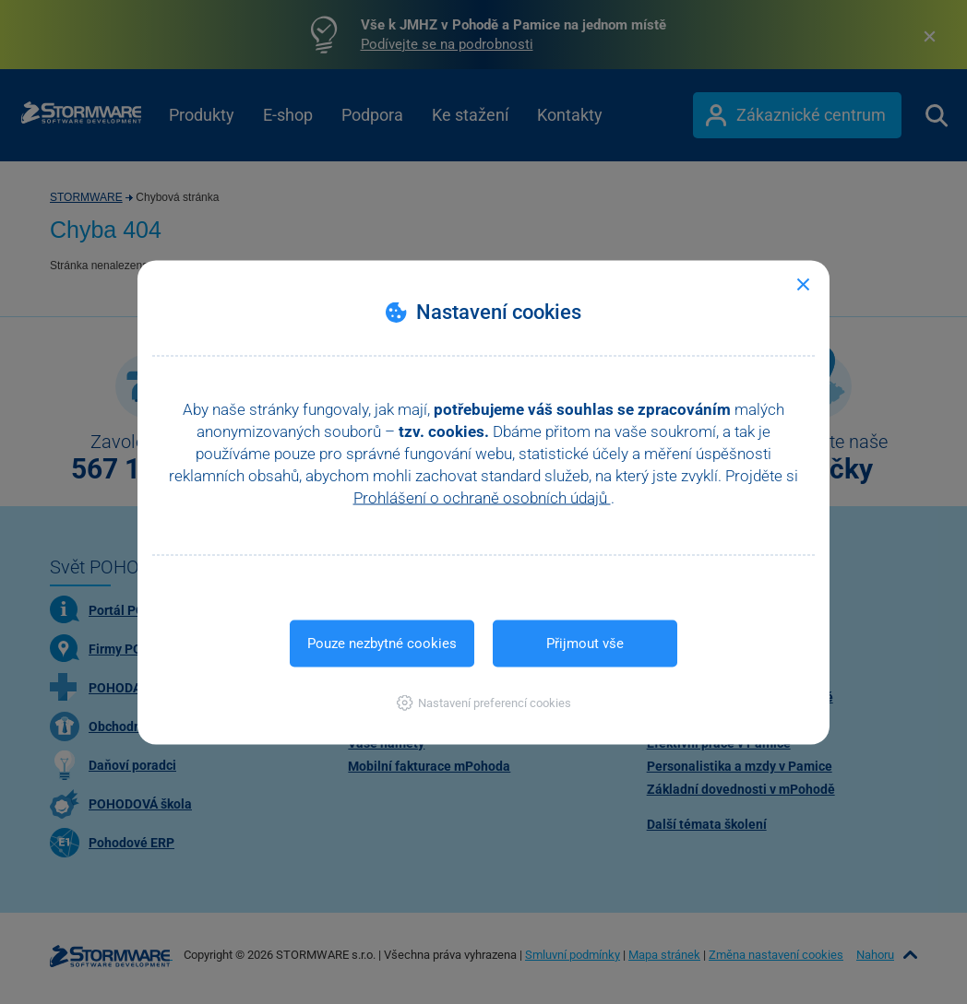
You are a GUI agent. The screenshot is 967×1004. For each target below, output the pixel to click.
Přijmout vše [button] (585, 642)
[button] (484, 702)
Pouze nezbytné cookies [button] (382, 642)
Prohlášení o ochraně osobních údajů (482, 497)
